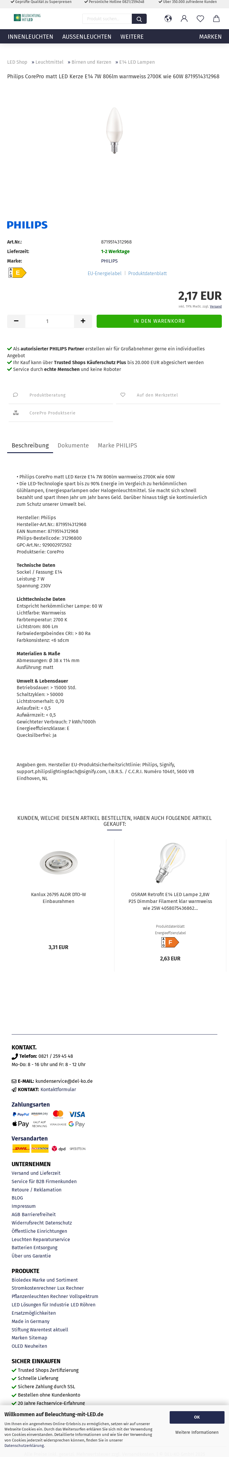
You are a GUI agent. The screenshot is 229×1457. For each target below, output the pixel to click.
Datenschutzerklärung (24, 1445)
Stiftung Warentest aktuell (40, 1330)
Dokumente (73, 445)
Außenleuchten (87, 43)
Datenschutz (58, 1223)
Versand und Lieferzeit (36, 1173)
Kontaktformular (58, 1089)
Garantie (42, 1256)
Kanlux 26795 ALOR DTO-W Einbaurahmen (58, 898)
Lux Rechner (70, 1288)
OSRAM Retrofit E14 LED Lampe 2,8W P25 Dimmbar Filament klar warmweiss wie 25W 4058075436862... (170, 901)
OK (197, 1417)
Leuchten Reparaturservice (41, 1239)
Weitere (132, 43)
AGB (16, 1214)
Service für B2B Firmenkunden (44, 1181)
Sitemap (38, 1338)
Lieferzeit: (18, 251)
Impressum (24, 1206)
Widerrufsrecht (28, 1223)
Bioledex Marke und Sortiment (45, 1280)
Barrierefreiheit (39, 1214)
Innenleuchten (30, 43)
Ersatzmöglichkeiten (34, 1313)
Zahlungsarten (31, 1104)
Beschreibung (30, 445)
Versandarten (30, 1138)
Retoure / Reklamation (36, 1190)
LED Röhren (83, 1305)
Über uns (21, 1256)
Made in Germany (30, 1321)
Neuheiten (35, 1346)
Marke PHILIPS (117, 445)
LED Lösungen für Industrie (40, 1305)
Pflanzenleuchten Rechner (40, 1296)
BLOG (17, 1198)
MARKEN (210, 43)
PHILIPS (109, 261)
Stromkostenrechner (34, 1288)
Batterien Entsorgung (34, 1247)
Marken (19, 1338)
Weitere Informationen (197, 1432)
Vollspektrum (83, 1296)
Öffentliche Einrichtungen (39, 1231)
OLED (17, 1346)
